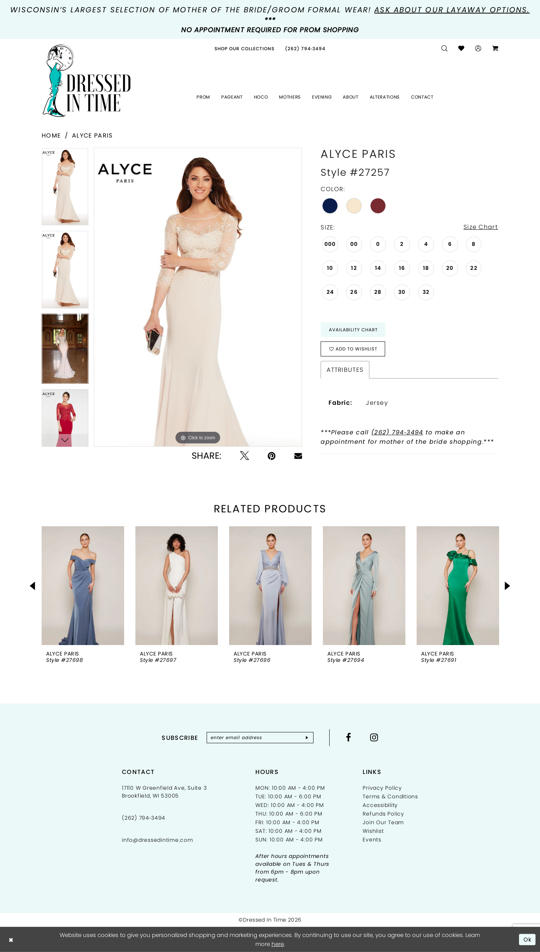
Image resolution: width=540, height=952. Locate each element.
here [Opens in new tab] (278, 944)
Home (51, 135)
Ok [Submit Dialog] (528, 939)
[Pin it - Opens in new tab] (272, 455)
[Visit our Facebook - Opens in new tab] (348, 737)
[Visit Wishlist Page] (461, 48)
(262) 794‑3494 (397, 432)
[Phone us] (305, 48)
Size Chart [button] (481, 227)
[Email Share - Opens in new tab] (298, 456)
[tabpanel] (65, 189)
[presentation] (83, 586)
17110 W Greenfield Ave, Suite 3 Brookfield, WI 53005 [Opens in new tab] (164, 792)
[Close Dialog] (11, 939)
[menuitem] (244, 48)
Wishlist (373, 831)
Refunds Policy (383, 814)
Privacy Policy (382, 788)
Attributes (345, 370)
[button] (478, 48)
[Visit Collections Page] (244, 48)
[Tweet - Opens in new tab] (244, 455)
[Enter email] (260, 738)
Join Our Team (383, 822)
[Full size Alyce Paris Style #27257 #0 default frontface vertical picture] (198, 297)
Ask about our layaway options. (452, 9)
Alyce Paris (92, 135)
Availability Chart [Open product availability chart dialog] (353, 329)
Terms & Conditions (390, 797)
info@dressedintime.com (157, 840)
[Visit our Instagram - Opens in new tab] (374, 737)
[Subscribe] (307, 738)
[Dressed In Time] (87, 80)
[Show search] (444, 48)
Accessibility (380, 805)
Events (372, 840)
